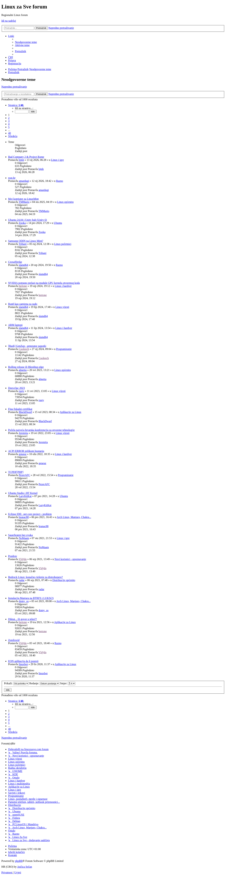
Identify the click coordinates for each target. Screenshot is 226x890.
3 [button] (9, 120)
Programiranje (64, 349)
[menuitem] (26, 42)
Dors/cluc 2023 (16, 388)
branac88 (24, 517)
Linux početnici (62, 243)
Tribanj (23, 243)
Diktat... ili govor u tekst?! (22, 619)
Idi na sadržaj (8, 20)
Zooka (22, 222)
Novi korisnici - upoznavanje (70, 559)
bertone (23, 286)
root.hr (11, 177)
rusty (21, 391)
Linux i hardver (63, 286)
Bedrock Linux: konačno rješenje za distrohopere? (35, 577)
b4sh (21, 159)
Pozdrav (12, 556)
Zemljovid (14, 640)
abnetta (23, 370)
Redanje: (44, 683)
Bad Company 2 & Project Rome (26, 156)
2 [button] (9, 117)
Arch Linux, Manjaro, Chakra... (74, 517)
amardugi (24, 180)
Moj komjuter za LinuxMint (23, 198)
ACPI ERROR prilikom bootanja (26, 451)
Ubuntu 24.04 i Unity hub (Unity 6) (27, 219)
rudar (22, 580)
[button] (16, 105)
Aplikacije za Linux (70, 412)
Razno (59, 180)
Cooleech (24, 349)
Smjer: (68, 683)
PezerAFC (24, 475)
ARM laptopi (15, 324)
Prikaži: (16, 683)
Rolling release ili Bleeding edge (26, 367)
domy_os (24, 601)
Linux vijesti (62, 307)
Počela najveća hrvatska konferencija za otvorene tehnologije (41, 430)
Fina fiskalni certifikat (20, 409)
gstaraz (22, 454)
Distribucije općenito (63, 580)
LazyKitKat (25, 496)
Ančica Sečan (24, 866)
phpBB (19, 860)
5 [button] (9, 127)
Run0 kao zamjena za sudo (22, 303)
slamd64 (23, 265)
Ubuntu (58, 222)
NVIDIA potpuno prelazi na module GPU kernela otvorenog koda (44, 282)
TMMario (24, 201)
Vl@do (23, 559)
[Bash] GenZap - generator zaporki (27, 346)
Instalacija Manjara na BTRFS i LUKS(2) (31, 598)
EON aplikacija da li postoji (23, 661)
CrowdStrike (15, 261)
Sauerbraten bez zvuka (20, 535)
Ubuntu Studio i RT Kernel (22, 493)
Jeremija (23, 433)
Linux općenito (65, 201)
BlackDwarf (25, 412)
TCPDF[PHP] (15, 472)
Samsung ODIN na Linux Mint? (25, 240)
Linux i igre (57, 159)
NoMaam (24, 538)
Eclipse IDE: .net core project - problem (30, 514)
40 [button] (9, 133)
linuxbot (23, 664)
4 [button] (9, 124)
